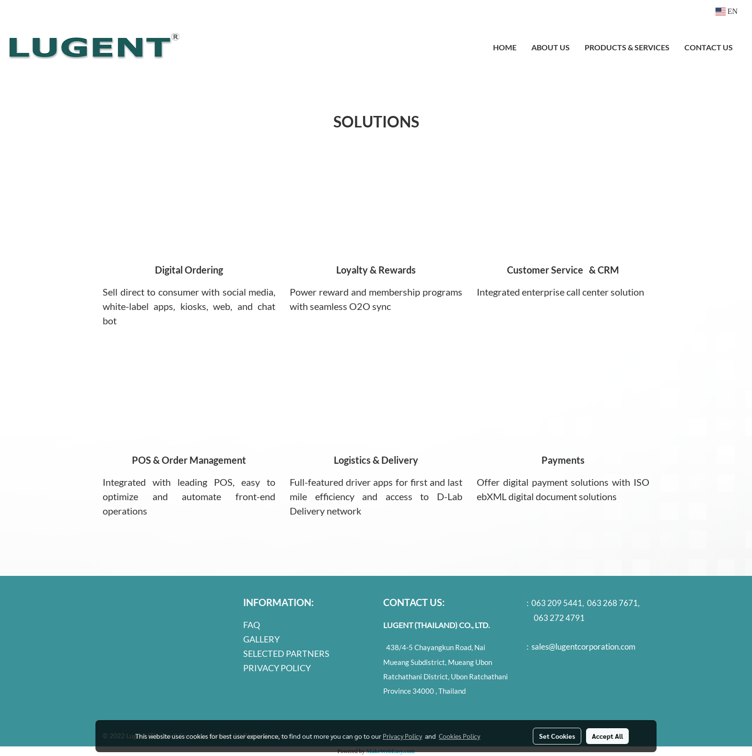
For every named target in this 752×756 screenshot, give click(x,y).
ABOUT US (550, 47)
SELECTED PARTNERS (286, 653)
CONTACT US (708, 47)
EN (726, 11)
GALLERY (261, 639)
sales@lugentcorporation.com (583, 646)
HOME (505, 47)
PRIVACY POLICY (277, 668)
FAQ (251, 624)
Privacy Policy (402, 736)
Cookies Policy (459, 736)
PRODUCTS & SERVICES (627, 47)
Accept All (607, 736)
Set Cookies (557, 736)
